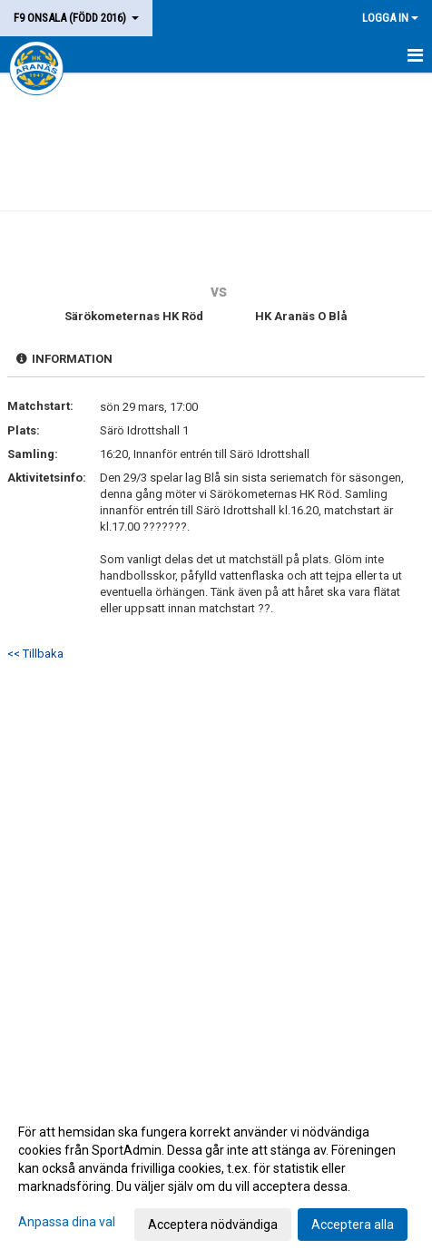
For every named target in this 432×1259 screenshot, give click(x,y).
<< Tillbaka (35, 653)
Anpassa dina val (66, 1222)
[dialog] (216, 1177)
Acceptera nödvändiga (213, 1224)
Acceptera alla (352, 1224)
